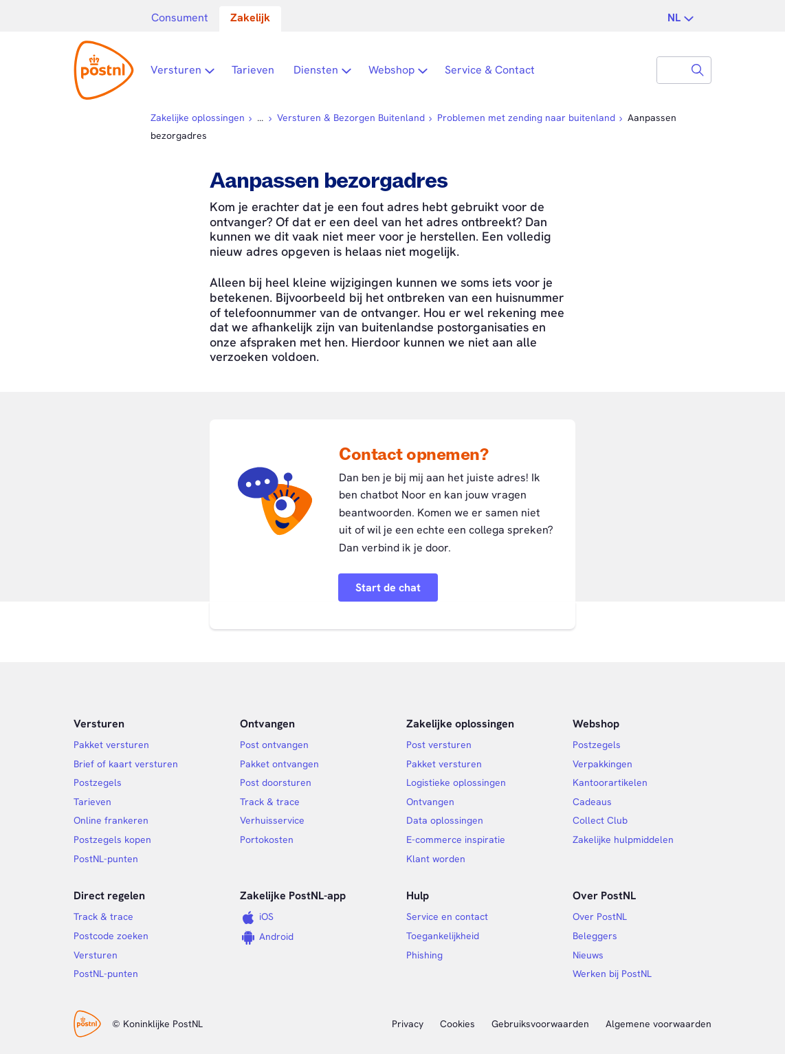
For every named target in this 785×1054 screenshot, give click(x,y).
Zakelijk (250, 17)
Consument (179, 17)
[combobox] (671, 70)
